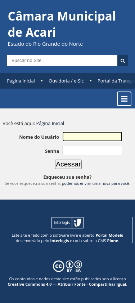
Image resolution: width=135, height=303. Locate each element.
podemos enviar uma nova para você (95, 183)
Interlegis (59, 240)
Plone (112, 240)
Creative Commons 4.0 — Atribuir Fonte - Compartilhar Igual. (67, 284)
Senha (52, 151)
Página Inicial (21, 80)
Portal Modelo (109, 235)
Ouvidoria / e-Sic (66, 80)
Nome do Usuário (39, 137)
